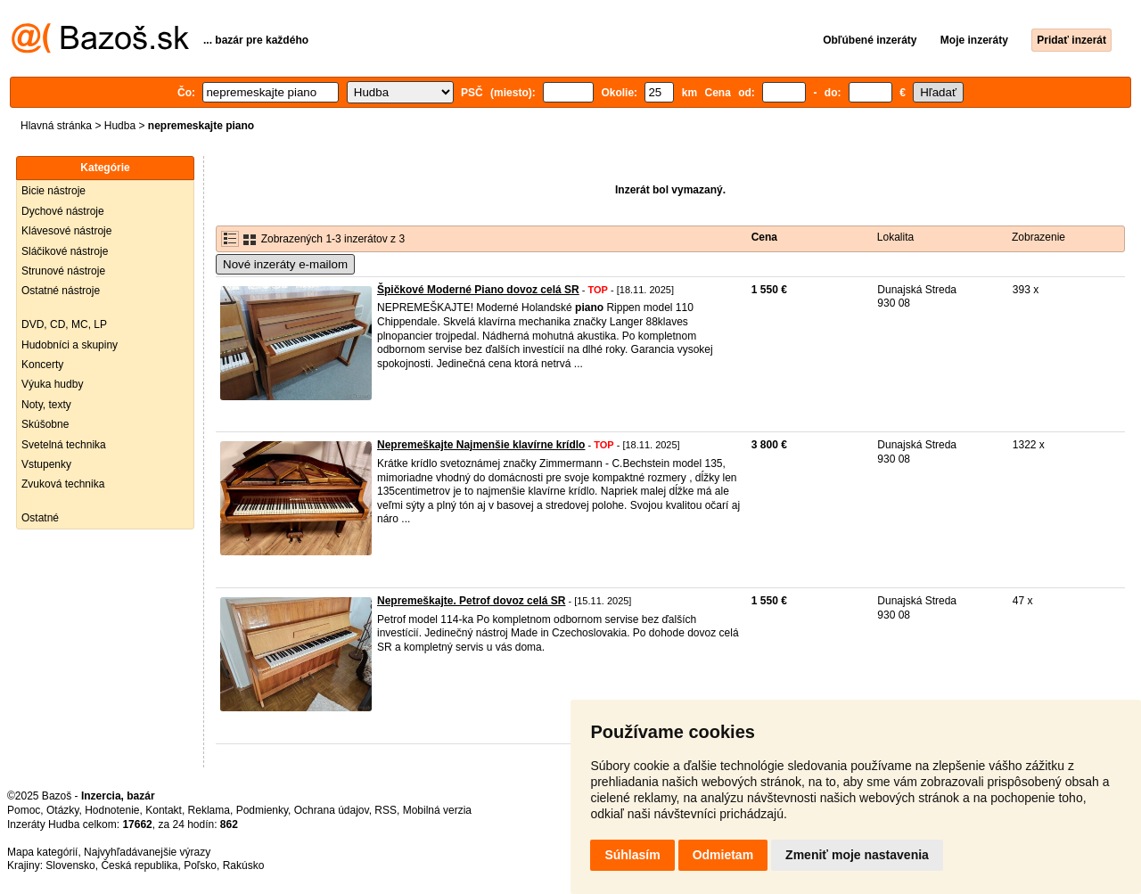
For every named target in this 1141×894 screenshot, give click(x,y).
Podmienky (262, 810)
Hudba (119, 125)
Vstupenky (46, 464)
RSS (385, 810)
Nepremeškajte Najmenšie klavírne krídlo (481, 445)
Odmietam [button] (723, 855)
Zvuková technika (62, 484)
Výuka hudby (52, 384)
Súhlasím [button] (632, 855)
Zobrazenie (1038, 237)
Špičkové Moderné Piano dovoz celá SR (478, 289)
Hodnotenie (112, 810)
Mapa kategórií (42, 852)
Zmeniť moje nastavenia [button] (857, 855)
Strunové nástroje (63, 271)
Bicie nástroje (53, 191)
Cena (764, 237)
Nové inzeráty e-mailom (285, 264)
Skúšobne (45, 424)
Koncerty (42, 364)
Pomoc (23, 810)
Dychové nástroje (62, 211)
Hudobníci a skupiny (69, 345)
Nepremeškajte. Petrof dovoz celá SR (471, 601)
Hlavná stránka (56, 125)
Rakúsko (244, 865)
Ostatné (40, 518)
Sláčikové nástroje (64, 251)
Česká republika (139, 865)
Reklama (209, 810)
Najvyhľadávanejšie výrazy (147, 852)
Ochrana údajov (331, 810)
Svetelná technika (63, 445)
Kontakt (163, 810)
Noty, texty (46, 404)
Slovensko (69, 865)
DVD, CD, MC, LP (64, 324)
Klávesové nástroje (66, 231)
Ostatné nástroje (60, 290)
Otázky (62, 810)
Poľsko (200, 865)
